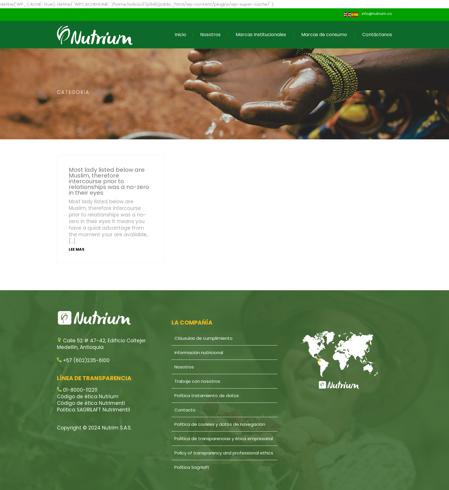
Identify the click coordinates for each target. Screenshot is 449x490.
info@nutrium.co (377, 13)
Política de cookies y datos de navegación (219, 424)
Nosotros (210, 34)
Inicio (180, 34)
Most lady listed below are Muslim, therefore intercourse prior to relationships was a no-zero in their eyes (109, 181)
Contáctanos (377, 34)
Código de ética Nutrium (88, 396)
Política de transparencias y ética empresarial (223, 439)
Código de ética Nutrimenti (91, 403)
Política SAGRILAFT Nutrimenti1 (93, 409)
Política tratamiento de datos (206, 396)
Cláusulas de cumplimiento (203, 338)
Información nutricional (198, 353)
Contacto (185, 410)
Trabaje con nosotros (197, 381)
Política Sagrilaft (191, 467)
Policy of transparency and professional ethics (223, 453)
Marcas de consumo (324, 34)
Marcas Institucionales (261, 34)
